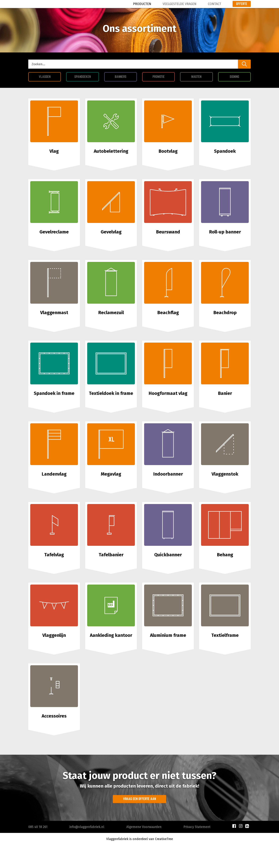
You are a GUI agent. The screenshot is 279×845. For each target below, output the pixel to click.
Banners (126, 76)
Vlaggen (50, 76)
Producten (142, 4)
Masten (202, 76)
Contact (214, 4)
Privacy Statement (196, 827)
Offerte (241, 4)
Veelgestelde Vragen (179, 4)
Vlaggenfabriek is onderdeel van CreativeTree (139, 839)
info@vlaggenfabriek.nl (86, 827)
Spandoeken (86, 76)
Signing (240, 76)
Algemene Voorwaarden (144, 827)
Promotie (163, 76)
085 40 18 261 (38, 827)
